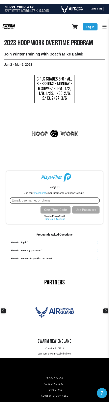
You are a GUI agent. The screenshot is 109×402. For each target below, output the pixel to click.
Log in (90, 27)
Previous (3, 310)
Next (105, 310)
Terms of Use (54, 389)
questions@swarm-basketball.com (55, 353)
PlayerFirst (40, 193)
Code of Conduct (54, 383)
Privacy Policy (54, 377)
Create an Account (55, 219)
